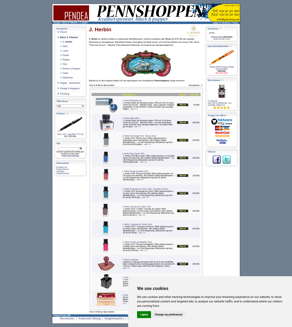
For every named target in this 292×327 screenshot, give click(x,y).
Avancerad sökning (89, 318)
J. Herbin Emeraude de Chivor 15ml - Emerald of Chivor (145, 189)
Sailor (64, 73)
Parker (64, 55)
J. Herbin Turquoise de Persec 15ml (137, 224)
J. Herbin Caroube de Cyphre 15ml (136, 207)
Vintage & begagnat (68, 88)
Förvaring (63, 93)
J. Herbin (84, 23)
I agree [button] (144, 314)
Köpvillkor (60, 171)
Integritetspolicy (62, 173)
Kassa (235, 23)
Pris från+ (194, 94)
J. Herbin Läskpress (130, 260)
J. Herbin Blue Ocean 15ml (133, 154)
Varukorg (226, 23)
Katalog (56, 23)
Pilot (63, 64)
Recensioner (67, 318)
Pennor (62, 32)
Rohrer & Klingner (70, 68)
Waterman (66, 77)
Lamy (64, 51)
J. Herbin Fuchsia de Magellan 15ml (137, 242)
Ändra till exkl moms (221, 39)
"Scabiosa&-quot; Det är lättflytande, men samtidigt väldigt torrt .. (220, 103)
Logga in (216, 23)
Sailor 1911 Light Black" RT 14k (70, 134)
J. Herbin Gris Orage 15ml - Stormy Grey (139, 136)
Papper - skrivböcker (68, 83)
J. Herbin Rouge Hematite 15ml (135, 171)
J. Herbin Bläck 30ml (130, 118)
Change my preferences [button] (168, 314)
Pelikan (65, 59)
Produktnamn (128, 94)
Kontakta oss (61, 167)
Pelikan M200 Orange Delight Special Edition (222, 68)
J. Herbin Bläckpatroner (132, 101)
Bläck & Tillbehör (70, 23)
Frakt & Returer (62, 169)
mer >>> (134, 109)
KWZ (64, 46)
